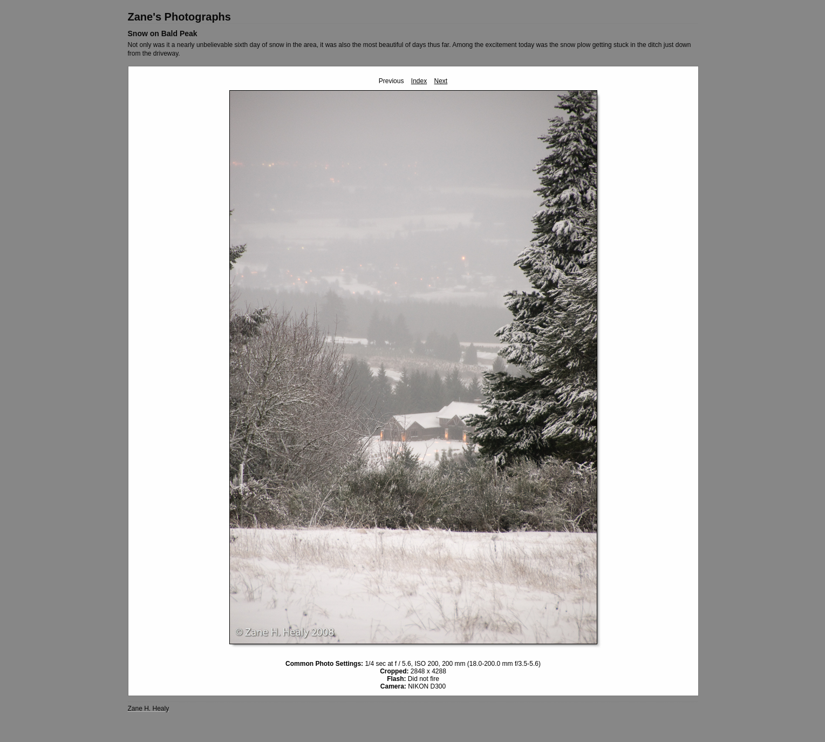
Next (441, 81)
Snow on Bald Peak (162, 33)
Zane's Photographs (179, 17)
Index (419, 81)
